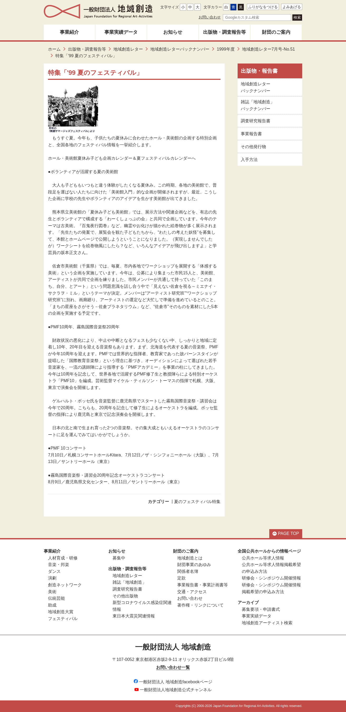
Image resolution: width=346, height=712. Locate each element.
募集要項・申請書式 (261, 609)
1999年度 (226, 49)
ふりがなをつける (263, 7)
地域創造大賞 (60, 611)
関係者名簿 (187, 571)
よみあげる (291, 7)
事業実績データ (121, 32)
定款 (181, 578)
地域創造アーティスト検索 (267, 623)
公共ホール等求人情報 (263, 558)
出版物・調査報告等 (224, 32)
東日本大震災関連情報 (134, 616)
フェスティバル (63, 618)
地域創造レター (128, 49)
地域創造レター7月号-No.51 (268, 49)
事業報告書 (251, 133)
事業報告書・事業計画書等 (202, 585)
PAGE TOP (285, 533)
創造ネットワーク (65, 585)
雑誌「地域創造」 (129, 582)
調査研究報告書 (255, 121)
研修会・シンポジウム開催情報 (271, 578)
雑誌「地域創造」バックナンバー (258, 105)
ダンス (54, 571)
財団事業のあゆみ (194, 564)
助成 (52, 605)
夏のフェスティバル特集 (197, 501)
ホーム (54, 49)
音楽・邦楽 (58, 564)
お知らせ (172, 32)
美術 (52, 591)
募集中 (119, 558)
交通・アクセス (192, 591)
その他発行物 (253, 146)
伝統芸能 (56, 598)
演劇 (52, 578)
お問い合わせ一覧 (173, 667)
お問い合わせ (210, 17)
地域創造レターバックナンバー (179, 49)
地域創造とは (190, 558)
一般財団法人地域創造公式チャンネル (173, 689)
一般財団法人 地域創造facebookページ (173, 682)
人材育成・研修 (63, 558)
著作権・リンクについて (200, 605)
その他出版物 (125, 596)
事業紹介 (69, 32)
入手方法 (249, 159)
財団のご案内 (276, 32)
